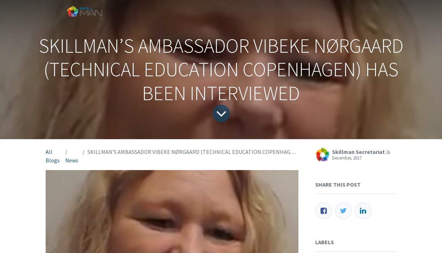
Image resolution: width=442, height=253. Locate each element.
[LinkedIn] (363, 210)
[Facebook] (323, 210)
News (71, 160)
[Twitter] (343, 210)
